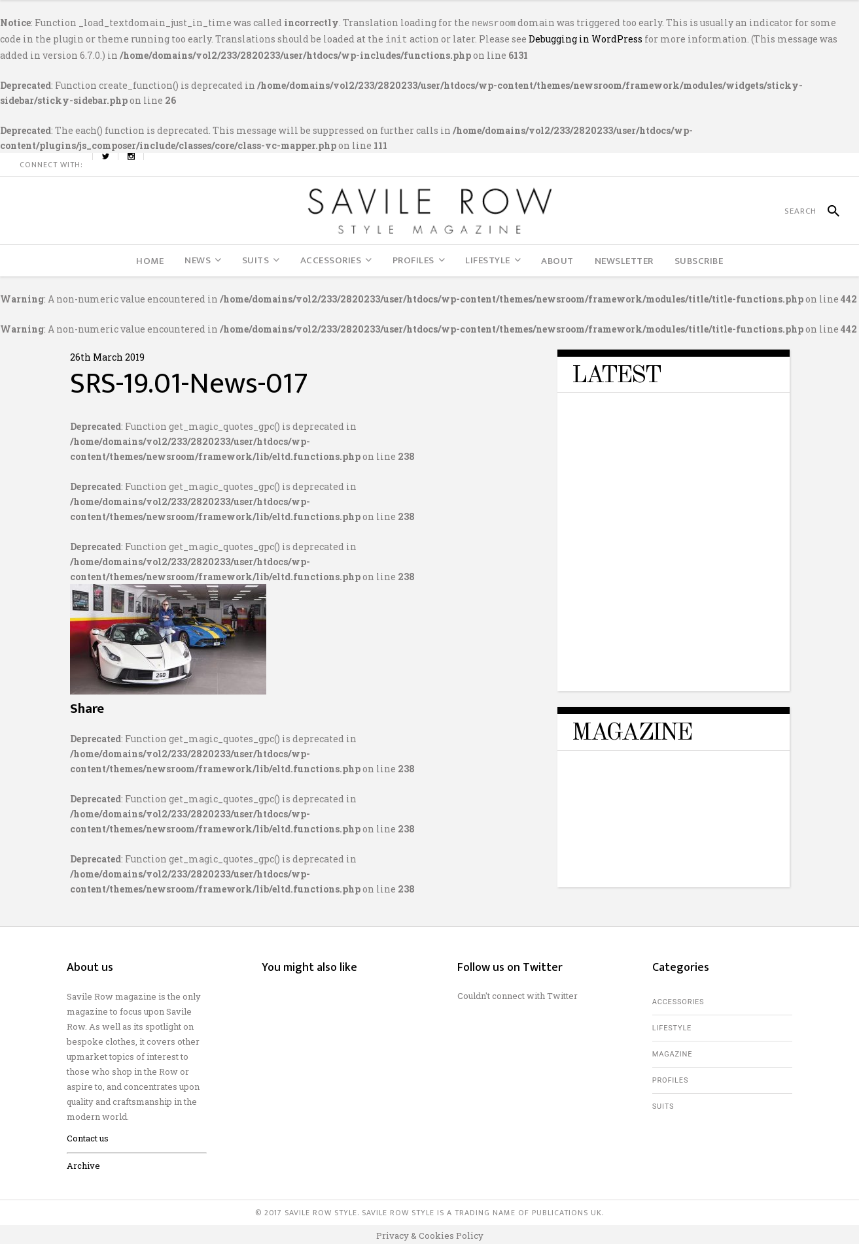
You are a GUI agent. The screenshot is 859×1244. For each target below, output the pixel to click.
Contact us (88, 1135)
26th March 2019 (107, 354)
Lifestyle (672, 1025)
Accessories (678, 999)
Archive (83, 1163)
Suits (663, 1104)
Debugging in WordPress (585, 37)
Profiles (670, 1077)
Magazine (672, 1051)
